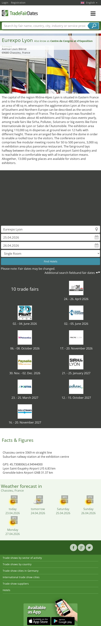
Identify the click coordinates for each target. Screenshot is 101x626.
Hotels (6, 590)
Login (5, 2)
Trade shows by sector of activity (22, 558)
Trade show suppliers (16, 583)
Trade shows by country (17, 564)
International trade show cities (21, 577)
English (91, 2)
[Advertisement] (50, 195)
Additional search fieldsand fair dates (70, 273)
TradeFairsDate (20, 13)
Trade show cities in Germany (20, 570)
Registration (18, 2)
